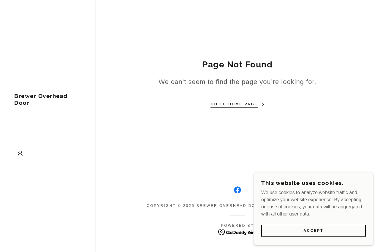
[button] (20, 153)
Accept (313, 235)
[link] (47, 103)
